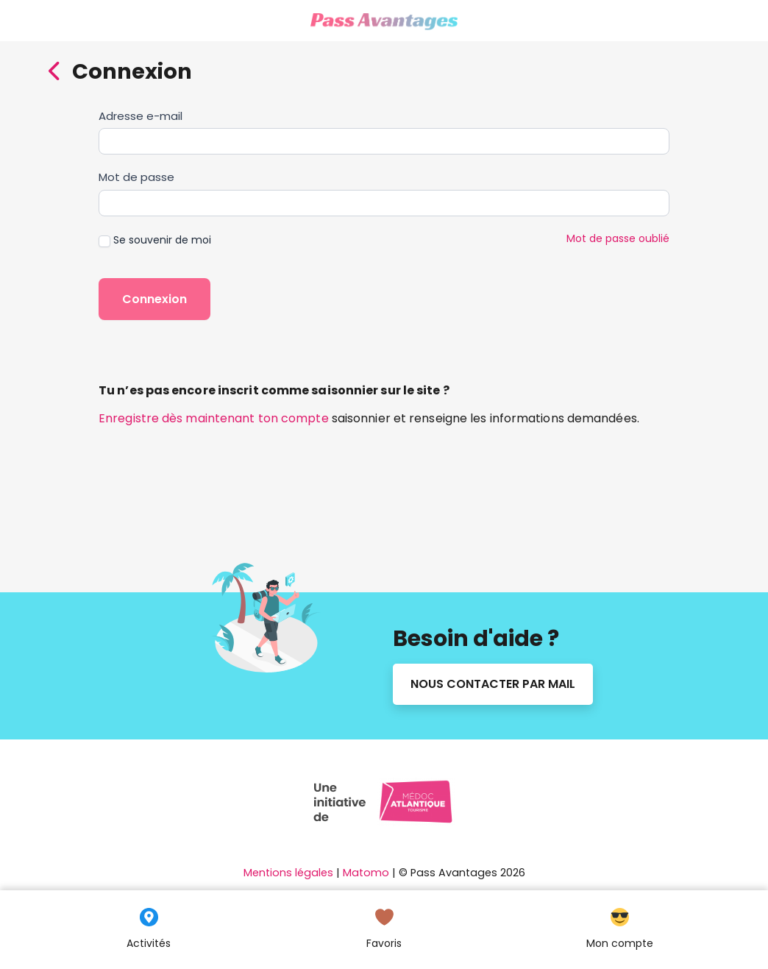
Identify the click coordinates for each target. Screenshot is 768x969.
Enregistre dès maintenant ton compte (214, 418)
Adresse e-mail (140, 116)
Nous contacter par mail (492, 683)
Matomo (366, 872)
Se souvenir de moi (155, 239)
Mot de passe (136, 177)
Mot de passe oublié (617, 238)
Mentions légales (288, 872)
